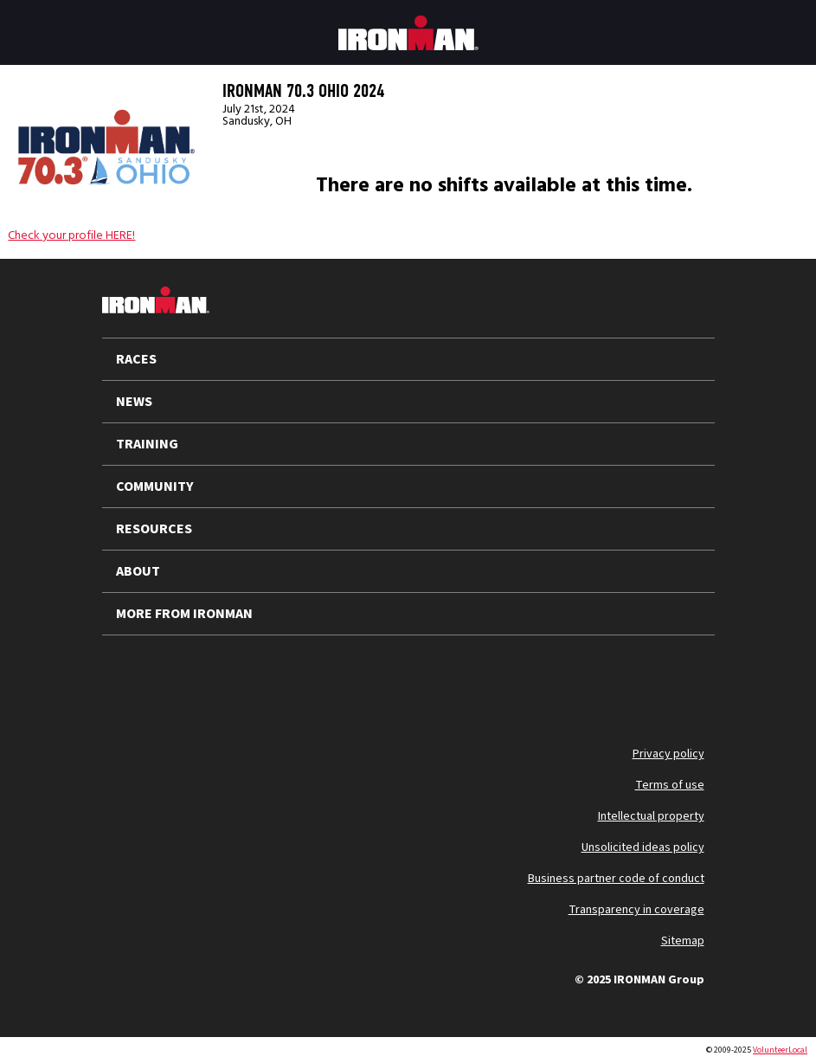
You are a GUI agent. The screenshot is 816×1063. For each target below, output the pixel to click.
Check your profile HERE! (71, 235)
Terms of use (669, 785)
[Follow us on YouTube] (174, 677)
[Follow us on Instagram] (219, 677)
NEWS (134, 401)
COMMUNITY (155, 486)
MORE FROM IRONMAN (184, 613)
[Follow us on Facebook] (309, 677)
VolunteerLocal (780, 1050)
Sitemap (682, 941)
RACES (136, 359)
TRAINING (147, 444)
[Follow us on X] (129, 677)
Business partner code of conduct (616, 878)
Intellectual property (651, 816)
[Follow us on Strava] (354, 677)
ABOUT (138, 571)
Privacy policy (668, 754)
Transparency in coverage (636, 909)
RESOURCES (154, 528)
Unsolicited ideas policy (642, 847)
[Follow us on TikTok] (264, 677)
